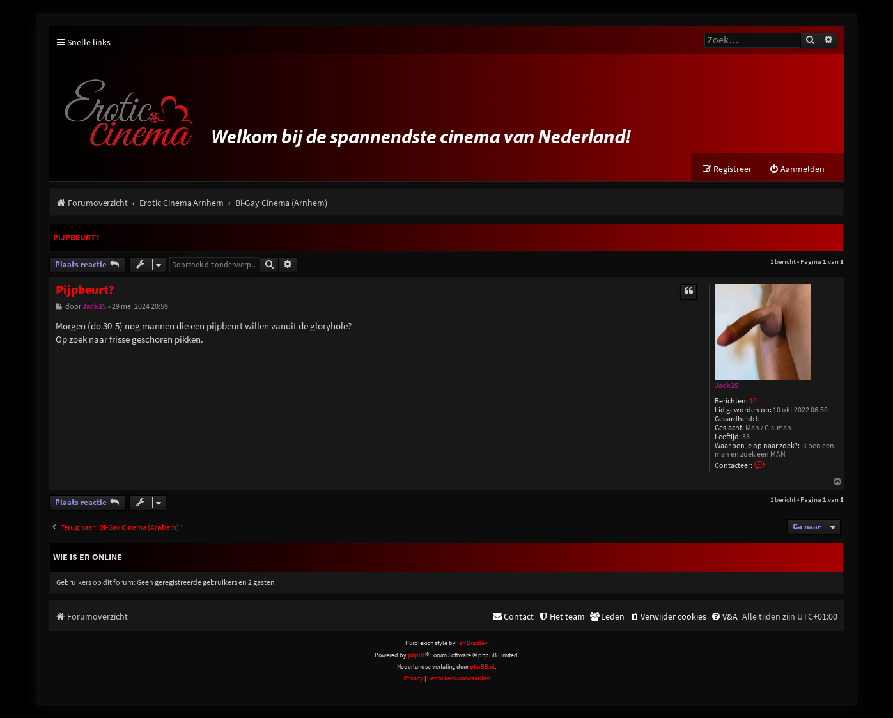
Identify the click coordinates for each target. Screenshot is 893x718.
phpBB (417, 656)
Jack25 (726, 386)
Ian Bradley (472, 643)
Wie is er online (87, 557)
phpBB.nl (482, 667)
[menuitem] (797, 170)
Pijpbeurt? (76, 238)
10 (753, 402)
